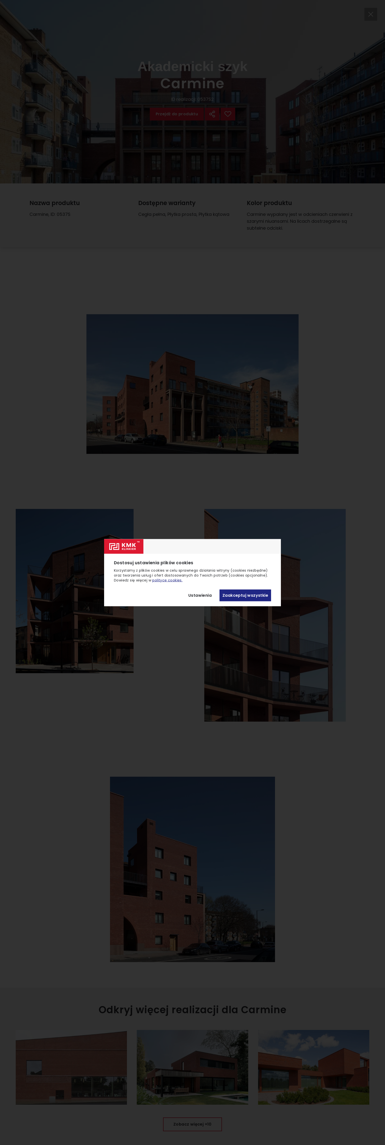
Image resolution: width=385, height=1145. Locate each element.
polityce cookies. (167, 580)
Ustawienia (200, 595)
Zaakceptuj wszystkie (245, 595)
